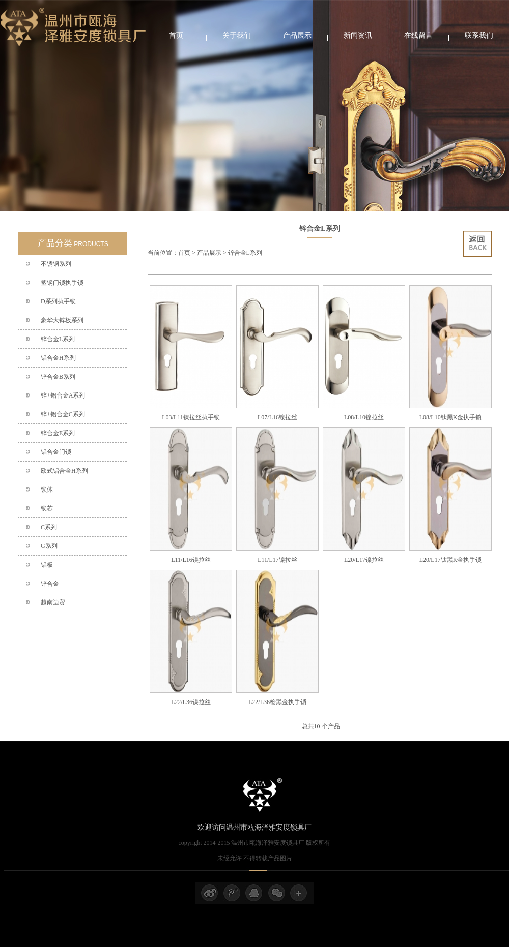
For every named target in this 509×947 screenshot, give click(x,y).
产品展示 (297, 35)
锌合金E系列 (58, 433)
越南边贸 (53, 602)
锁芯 (47, 508)
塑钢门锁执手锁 (62, 282)
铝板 (47, 564)
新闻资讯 (358, 35)
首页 (176, 35)
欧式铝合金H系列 (64, 470)
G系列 (49, 545)
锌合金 (50, 583)
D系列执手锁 (58, 301)
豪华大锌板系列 (62, 320)
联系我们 (479, 35)
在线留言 (418, 35)
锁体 (47, 489)
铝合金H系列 (58, 357)
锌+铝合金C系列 (63, 414)
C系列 (49, 527)
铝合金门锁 (56, 451)
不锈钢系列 (56, 263)
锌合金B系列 (58, 376)
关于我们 (236, 35)
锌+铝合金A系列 (63, 395)
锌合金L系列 (58, 339)
